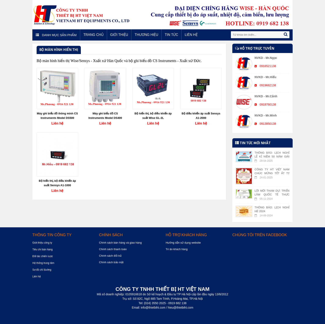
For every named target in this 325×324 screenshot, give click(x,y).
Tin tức (171, 35)
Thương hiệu (146, 35)
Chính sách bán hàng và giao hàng (120, 242)
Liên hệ (191, 35)
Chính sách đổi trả (110, 255)
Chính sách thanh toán (113, 249)
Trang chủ (93, 35)
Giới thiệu (119, 35)
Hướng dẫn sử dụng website (183, 242)
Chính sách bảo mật (111, 262)
